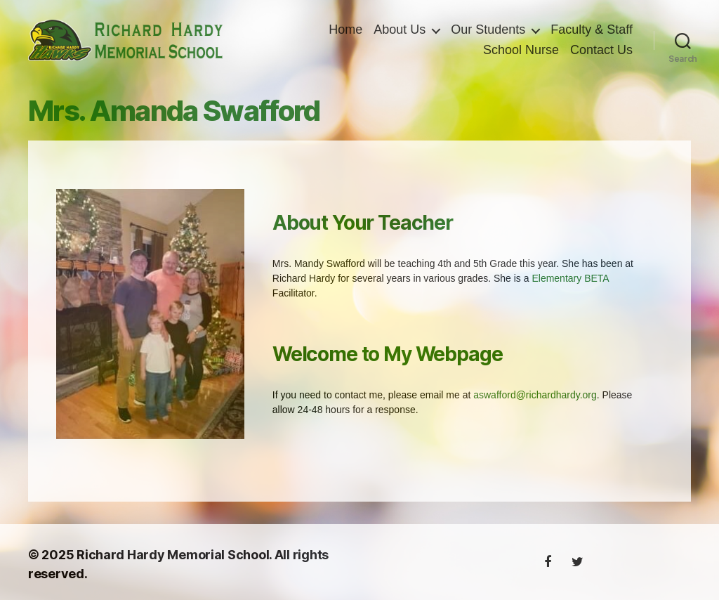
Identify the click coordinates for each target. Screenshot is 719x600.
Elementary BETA (570, 283)
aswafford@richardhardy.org (535, 399)
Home (345, 32)
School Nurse (521, 53)
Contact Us (601, 53)
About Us (400, 32)
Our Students (488, 32)
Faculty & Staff (591, 32)
